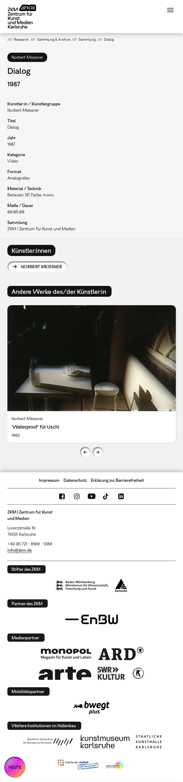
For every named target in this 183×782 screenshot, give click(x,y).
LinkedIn (121, 496)
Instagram (76, 496)
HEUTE (14, 767)
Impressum (49, 480)
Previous (85, 452)
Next (98, 452)
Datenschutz (75, 480)
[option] (91, 373)
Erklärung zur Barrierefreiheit (117, 480)
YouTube (91, 496)
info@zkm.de (19, 550)
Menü (170, 10)
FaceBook (62, 496)
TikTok (106, 496)
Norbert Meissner (41, 266)
